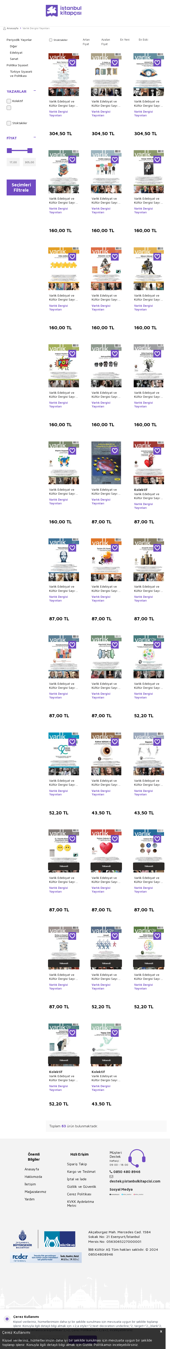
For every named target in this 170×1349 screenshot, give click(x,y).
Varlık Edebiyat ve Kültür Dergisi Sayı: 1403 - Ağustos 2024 (105, 588)
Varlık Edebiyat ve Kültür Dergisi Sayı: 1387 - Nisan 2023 (147, 783)
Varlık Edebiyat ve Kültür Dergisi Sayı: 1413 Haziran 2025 (147, 297)
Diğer (13, 46)
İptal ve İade (77, 1179)
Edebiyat (16, 52)
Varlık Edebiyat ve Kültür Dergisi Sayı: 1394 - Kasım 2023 (147, 977)
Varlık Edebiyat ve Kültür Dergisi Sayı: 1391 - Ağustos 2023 (147, 686)
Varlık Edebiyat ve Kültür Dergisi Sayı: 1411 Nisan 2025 (105, 395)
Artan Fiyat (86, 42)
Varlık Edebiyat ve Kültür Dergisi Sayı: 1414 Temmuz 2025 (105, 297)
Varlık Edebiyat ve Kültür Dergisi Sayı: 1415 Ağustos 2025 (62, 297)
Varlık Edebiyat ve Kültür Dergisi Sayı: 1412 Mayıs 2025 (62, 395)
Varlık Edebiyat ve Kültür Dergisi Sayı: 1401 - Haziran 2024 (106, 880)
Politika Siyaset (17, 65)
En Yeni (124, 39)
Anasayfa (10, 28)
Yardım (30, 1199)
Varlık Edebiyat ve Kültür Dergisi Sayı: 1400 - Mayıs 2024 (147, 588)
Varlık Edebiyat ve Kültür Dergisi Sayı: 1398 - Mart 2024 (105, 686)
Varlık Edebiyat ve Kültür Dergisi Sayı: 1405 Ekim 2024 (147, 496)
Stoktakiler (17, 123)
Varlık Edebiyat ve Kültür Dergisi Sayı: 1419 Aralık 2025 (62, 200)
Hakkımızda (33, 1177)
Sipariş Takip (77, 1164)
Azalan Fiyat (105, 42)
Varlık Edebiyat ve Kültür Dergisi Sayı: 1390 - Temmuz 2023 (62, 783)
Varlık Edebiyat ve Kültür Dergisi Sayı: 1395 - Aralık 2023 (105, 977)
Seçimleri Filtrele (21, 188)
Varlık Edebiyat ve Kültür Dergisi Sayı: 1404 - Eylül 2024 (62, 588)
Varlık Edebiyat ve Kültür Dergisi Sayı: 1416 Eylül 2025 (147, 200)
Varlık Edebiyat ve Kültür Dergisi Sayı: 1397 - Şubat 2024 (147, 880)
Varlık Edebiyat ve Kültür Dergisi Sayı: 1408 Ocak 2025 (62, 492)
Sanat (14, 59)
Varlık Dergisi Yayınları (58, 113)
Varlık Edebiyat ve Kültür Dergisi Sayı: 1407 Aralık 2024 (105, 492)
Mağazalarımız (35, 1192)
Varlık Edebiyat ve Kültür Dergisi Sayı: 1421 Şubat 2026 (105, 103)
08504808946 (100, 1254)
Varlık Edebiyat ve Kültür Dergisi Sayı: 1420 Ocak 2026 (147, 103)
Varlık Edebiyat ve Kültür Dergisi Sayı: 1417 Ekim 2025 (105, 200)
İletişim (30, 1184)
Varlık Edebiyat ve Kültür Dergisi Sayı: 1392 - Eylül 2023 (62, 1078)
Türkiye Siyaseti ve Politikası (21, 74)
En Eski (143, 39)
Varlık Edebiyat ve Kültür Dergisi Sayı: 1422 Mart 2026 (62, 103)
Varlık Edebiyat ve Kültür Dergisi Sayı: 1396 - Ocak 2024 (62, 977)
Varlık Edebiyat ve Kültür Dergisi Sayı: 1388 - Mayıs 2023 (105, 783)
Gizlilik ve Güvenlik (81, 1186)
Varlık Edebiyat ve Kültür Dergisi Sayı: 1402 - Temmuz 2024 (62, 880)
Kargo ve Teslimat (81, 1171)
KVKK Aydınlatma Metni (80, 1203)
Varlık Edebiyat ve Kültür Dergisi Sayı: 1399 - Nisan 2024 (62, 686)
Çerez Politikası (79, 1194)
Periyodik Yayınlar (19, 40)
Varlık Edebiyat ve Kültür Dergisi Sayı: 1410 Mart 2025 (147, 395)
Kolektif (15, 101)
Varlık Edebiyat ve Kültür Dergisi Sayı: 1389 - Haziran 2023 (106, 1078)
